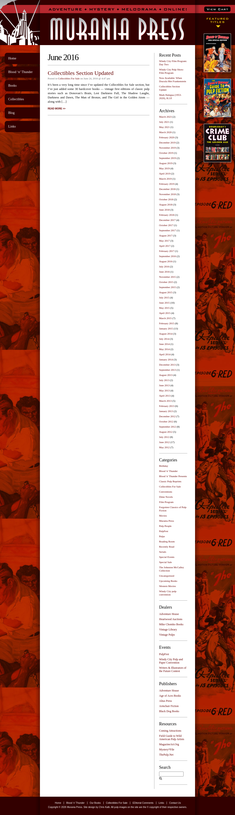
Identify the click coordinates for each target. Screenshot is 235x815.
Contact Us (175, 803)
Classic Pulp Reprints (170, 481)
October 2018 (166, 199)
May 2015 (164, 307)
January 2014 (166, 359)
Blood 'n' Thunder (168, 471)
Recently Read (166, 546)
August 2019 (165, 163)
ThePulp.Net (166, 754)
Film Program (166, 502)
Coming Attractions (170, 730)
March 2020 (165, 132)
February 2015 (166, 323)
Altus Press (165, 701)
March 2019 (165, 178)
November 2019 (167, 147)
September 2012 (167, 426)
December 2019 (167, 142)
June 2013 (164, 385)
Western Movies (167, 586)
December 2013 (167, 364)
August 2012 (165, 431)
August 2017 (165, 235)
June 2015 (164, 302)
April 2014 (164, 354)
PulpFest (163, 531)
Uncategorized (166, 575)
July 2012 (164, 437)
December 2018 (167, 189)
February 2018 (166, 214)
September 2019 (167, 158)
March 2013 (165, 400)
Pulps (162, 536)
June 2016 (164, 271)
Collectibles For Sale (68, 78)
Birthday (163, 465)
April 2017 (164, 245)
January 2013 (166, 411)
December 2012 (167, 416)
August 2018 (165, 204)
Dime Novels (166, 496)
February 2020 (166, 137)
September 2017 (167, 230)
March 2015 (165, 318)
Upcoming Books (168, 580)
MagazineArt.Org (169, 744)
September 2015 (167, 287)
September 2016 (167, 256)
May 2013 (164, 390)
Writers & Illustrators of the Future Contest (172, 669)
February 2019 (166, 183)
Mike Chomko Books (171, 624)
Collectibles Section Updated (81, 73)
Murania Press (166, 520)
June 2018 (164, 209)
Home (12, 58)
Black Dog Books (169, 711)
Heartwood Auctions (170, 619)
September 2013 (167, 369)
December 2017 (167, 220)
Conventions (165, 491)
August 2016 (165, 261)
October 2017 (166, 225)
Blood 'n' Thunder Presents (173, 476)
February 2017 (166, 251)
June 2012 (164, 442)
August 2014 (165, 333)
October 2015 (166, 282)
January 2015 (166, 328)
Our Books (95, 803)
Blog (11, 113)
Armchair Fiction (169, 706)
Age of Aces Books (170, 695)
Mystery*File (166, 749)
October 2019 (166, 152)
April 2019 (164, 173)
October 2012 (166, 421)
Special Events (166, 557)
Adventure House (169, 614)
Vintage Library (168, 629)
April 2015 (164, 313)
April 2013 (164, 395)
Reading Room (167, 541)
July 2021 (164, 121)
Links (12, 126)
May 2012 (164, 447)
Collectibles (16, 99)
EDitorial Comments (143, 803)
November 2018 (167, 194)
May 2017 (164, 240)
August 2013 (165, 375)
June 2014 (164, 344)
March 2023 (165, 116)
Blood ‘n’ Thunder (20, 72)
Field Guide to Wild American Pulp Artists (171, 737)
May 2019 (164, 168)
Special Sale (165, 562)
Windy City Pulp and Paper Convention (171, 661)
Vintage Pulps (167, 634)
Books (12, 85)
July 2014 (164, 338)
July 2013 (164, 380)
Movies (163, 515)
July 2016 (164, 266)
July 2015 (164, 297)
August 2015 (165, 292)
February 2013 (166, 406)
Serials (162, 551)
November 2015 (167, 276)
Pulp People (165, 526)
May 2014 (164, 349)
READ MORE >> (57, 108)
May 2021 (164, 127)
